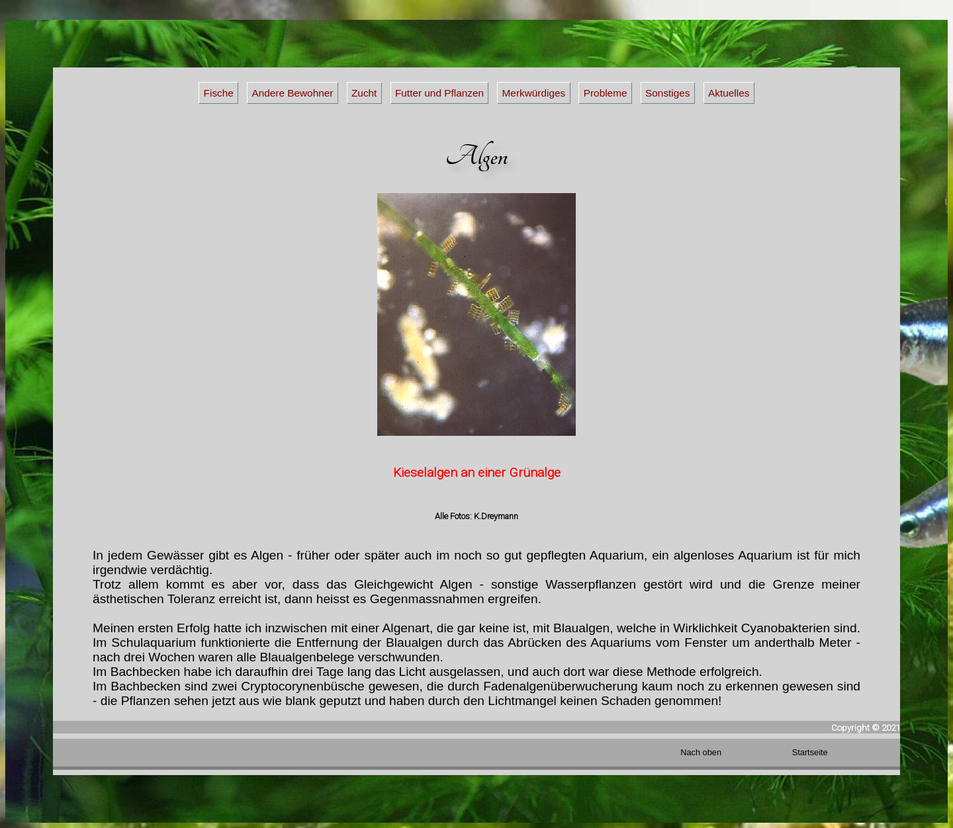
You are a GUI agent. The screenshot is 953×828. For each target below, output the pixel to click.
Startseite (810, 752)
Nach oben (700, 752)
